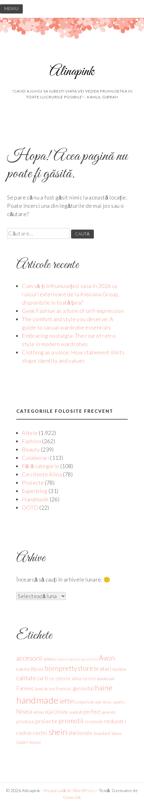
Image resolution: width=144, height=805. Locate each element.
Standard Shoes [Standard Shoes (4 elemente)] (107, 733)
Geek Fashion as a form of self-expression (73, 310)
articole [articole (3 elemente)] (92, 659)
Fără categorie (40, 466)
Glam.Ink (72, 797)
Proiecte (33, 482)
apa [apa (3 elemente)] (83, 659)
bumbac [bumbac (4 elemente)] (120, 669)
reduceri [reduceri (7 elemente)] (115, 721)
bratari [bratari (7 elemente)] (103, 668)
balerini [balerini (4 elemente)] (23, 669)
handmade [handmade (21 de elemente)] (37, 700)
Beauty (31, 449)
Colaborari (35, 457)
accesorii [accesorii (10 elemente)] (29, 658)
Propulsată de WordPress (69, 790)
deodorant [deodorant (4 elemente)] (106, 678)
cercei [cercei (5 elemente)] (89, 678)
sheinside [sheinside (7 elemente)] (80, 732)
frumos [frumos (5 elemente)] (63, 688)
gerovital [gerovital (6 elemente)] (83, 688)
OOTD (30, 507)
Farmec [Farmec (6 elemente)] (25, 688)
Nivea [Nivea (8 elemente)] (24, 711)
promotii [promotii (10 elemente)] (71, 721)
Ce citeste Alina (42, 474)
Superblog (34, 490)
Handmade (35, 499)
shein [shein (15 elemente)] (58, 731)
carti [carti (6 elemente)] (42, 678)
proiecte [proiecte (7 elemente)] (46, 721)
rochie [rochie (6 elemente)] (24, 733)
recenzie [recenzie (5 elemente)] (94, 721)
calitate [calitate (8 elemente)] (26, 677)
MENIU (11, 8)
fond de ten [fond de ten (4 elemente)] (45, 688)
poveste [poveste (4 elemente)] (109, 712)
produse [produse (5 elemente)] (25, 721)
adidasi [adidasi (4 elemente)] (50, 659)
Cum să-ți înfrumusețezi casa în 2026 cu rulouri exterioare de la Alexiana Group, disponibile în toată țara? (70, 294)
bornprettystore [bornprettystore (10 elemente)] (69, 668)
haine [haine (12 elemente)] (103, 687)
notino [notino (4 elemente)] (38, 712)
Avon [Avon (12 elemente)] (107, 657)
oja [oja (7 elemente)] (49, 711)
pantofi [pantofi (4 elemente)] (76, 712)
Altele (30, 432)
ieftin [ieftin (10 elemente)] (67, 701)
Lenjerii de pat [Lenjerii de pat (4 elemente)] (88, 702)
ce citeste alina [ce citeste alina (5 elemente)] (65, 678)
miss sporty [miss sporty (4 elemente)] (113, 702)
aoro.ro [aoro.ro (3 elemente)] (75, 659)
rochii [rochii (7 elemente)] (40, 732)
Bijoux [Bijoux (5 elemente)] (37, 669)
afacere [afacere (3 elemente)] (63, 659)
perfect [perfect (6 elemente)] (92, 711)
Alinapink (72, 72)
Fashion (31, 441)
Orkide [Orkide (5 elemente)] (61, 712)
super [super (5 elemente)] (22, 742)
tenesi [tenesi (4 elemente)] (35, 742)
